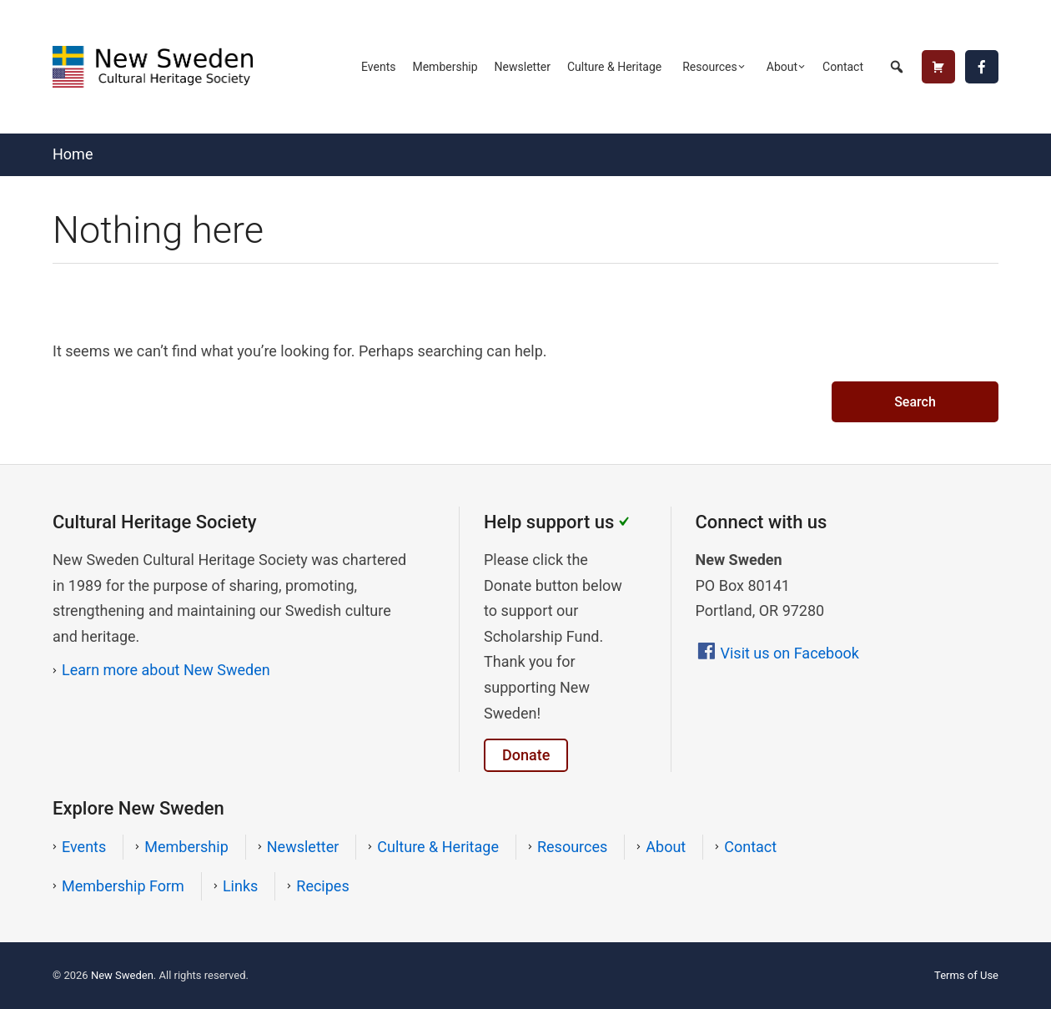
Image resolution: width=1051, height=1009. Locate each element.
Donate (526, 755)
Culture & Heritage (614, 66)
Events (378, 66)
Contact (842, 66)
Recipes (322, 886)
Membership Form (123, 886)
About (782, 66)
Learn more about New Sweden (166, 670)
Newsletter (523, 66)
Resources (709, 66)
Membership (444, 66)
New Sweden (122, 975)
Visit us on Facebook (790, 653)
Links (240, 886)
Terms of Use (966, 975)
